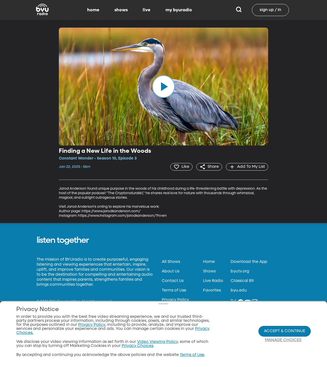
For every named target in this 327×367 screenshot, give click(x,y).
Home (209, 262)
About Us (170, 271)
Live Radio (213, 281)
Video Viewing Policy (157, 342)
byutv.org (240, 271)
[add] (247, 167)
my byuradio (179, 10)
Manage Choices (283, 340)
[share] (209, 167)
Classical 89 (242, 281)
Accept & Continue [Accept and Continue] (284, 331)
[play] (163, 86)
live (146, 10)
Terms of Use (174, 290)
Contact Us (173, 281)
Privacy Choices (137, 346)
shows (121, 10)
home (93, 10)
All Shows (171, 262)
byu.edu (239, 290)
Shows (209, 271)
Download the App (249, 262)
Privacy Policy (175, 300)
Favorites (212, 290)
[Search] (239, 10)
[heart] (181, 167)
